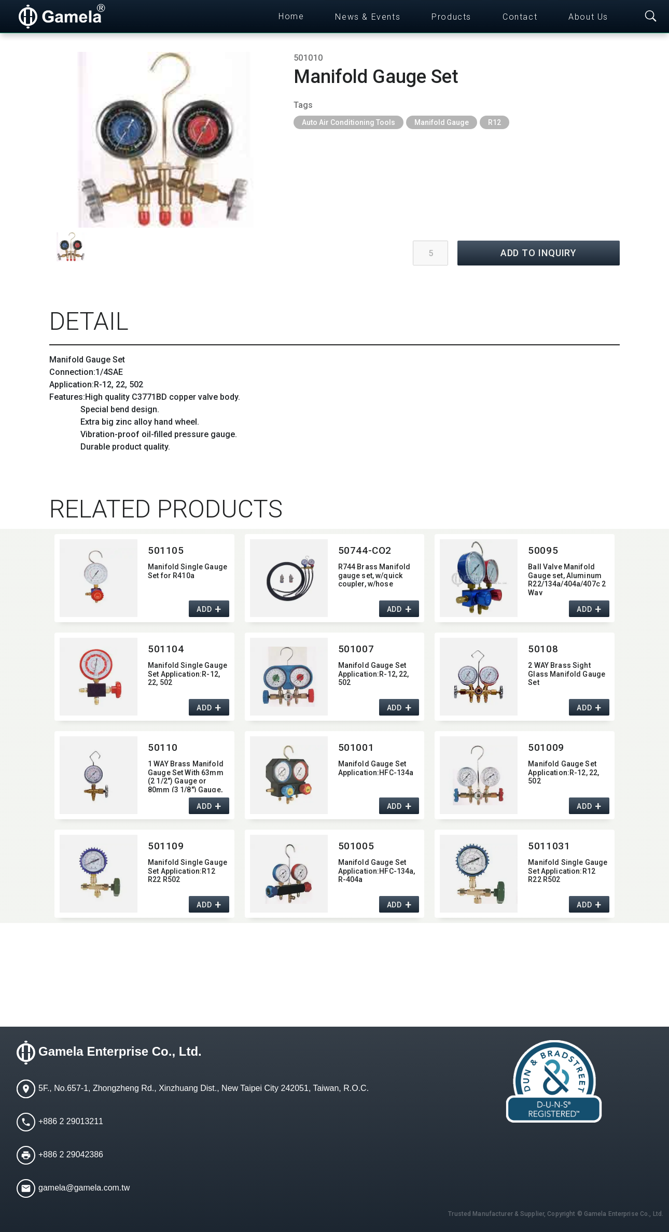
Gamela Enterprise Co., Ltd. (120, 1051)
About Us (588, 17)
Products (451, 17)
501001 (356, 747)
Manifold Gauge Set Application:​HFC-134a (376, 768)
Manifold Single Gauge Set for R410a (187, 571)
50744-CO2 (365, 550)
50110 (163, 747)
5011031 (549, 846)
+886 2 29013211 (70, 1121)
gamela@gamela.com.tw (84, 1187)
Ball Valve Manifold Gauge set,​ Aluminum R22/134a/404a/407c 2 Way (567, 579)
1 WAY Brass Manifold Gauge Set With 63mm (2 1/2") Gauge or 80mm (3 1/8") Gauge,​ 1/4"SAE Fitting (186, 776)
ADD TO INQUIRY (538, 252)
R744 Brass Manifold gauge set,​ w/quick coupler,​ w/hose (374, 576)
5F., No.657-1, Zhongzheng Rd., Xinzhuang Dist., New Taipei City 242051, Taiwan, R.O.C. (203, 1088)
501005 (356, 846)
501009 (546, 747)
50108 (543, 649)
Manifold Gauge (441, 122)
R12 (494, 122)
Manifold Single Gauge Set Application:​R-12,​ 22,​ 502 (187, 674)
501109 (166, 846)
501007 (356, 649)
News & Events (367, 17)
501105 (166, 550)
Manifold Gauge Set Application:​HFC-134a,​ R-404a (376, 871)
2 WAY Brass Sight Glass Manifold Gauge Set (566, 674)
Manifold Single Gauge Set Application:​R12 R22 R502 (187, 871)
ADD (204, 609)
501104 (166, 649)
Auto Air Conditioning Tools (348, 122)
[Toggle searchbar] (650, 17)
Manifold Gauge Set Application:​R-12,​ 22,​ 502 (373, 674)
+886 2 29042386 (70, 1154)
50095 (543, 550)
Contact (520, 17)
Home (291, 16)
